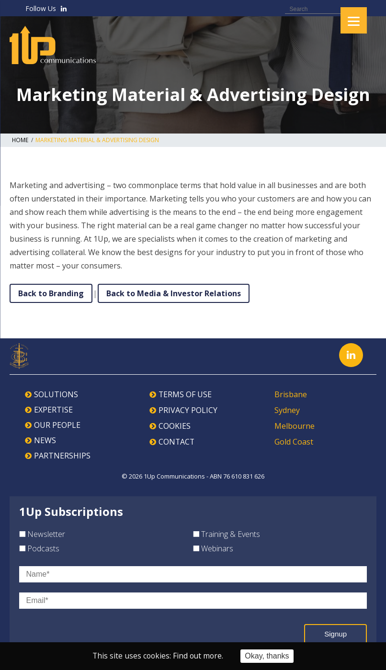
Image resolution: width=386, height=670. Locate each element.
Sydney (287, 409)
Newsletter (42, 534)
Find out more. (199, 656)
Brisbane (290, 394)
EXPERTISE (53, 409)
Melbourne (294, 425)
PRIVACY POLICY (188, 409)
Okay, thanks (268, 656)
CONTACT (177, 440)
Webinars (213, 548)
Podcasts (39, 548)
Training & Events (226, 534)
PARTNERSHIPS (62, 455)
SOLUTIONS (56, 394)
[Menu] (354, 20)
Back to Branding (51, 293)
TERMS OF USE (185, 394)
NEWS (45, 440)
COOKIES (175, 425)
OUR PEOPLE (57, 425)
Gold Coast (293, 440)
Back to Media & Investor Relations (173, 293)
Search (367, 8)
